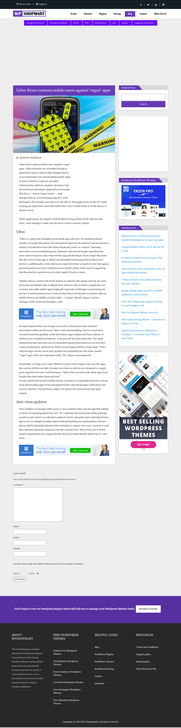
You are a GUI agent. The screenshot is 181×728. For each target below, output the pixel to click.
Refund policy (143, 662)
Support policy (143, 655)
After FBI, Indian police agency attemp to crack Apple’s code (142, 304)
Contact (143, 14)
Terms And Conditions (147, 648)
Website (16, 549)
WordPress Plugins (104, 655)
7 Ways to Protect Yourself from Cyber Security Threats (141, 282)
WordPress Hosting (104, 669)
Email (16, 538)
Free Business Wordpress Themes (65, 663)
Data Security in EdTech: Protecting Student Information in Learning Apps (142, 238)
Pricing (117, 14)
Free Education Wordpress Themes (66, 702)
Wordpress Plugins (59, 23)
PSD (87, 23)
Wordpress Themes (35, 23)
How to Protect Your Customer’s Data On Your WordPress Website (143, 271)
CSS (114, 23)
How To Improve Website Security (139, 313)
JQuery (126, 23)
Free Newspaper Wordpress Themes (67, 692)
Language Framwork (144, 23)
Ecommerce (101, 23)
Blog (130, 14)
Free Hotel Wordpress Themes (68, 683)
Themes (88, 14)
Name (16, 527)
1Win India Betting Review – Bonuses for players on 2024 (143, 322)
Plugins (102, 14)
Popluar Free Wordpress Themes (65, 653)
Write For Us (160, 14)
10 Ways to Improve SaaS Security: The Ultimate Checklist (141, 260)
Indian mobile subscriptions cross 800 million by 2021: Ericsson (142, 293)
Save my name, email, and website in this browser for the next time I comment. (48, 564)
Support (41, 4)
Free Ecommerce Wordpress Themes (67, 674)
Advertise (99, 684)
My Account (23, 4)
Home (74, 14)
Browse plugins (148, 609)
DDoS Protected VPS (146, 669)
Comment (18, 485)
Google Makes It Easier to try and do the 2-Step (142, 249)
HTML (76, 23)
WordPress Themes (104, 662)
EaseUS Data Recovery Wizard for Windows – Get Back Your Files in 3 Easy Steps (140, 335)
